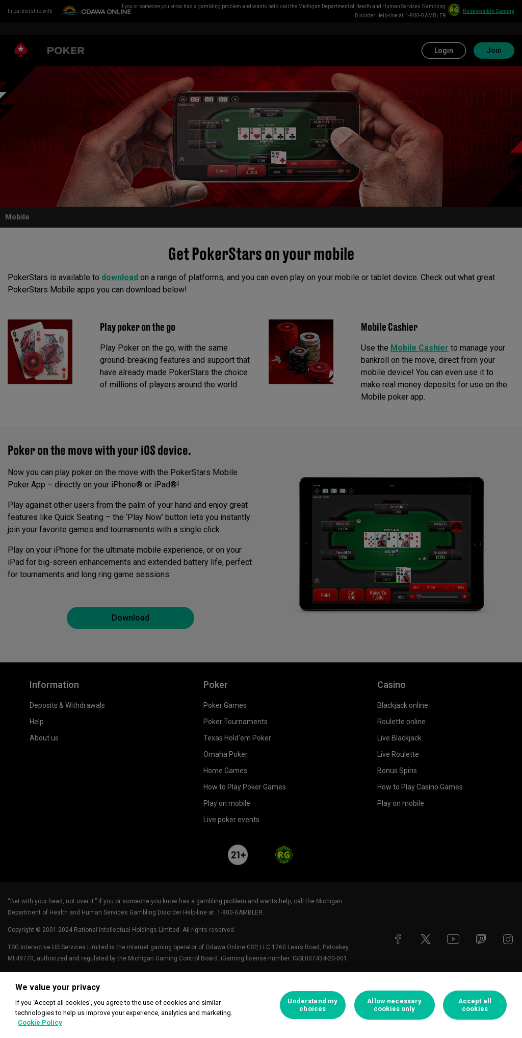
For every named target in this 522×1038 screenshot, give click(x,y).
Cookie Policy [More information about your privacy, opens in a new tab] (40, 1022)
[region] (261, 1005)
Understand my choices (312, 1005)
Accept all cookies (474, 1005)
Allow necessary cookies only (394, 1005)
